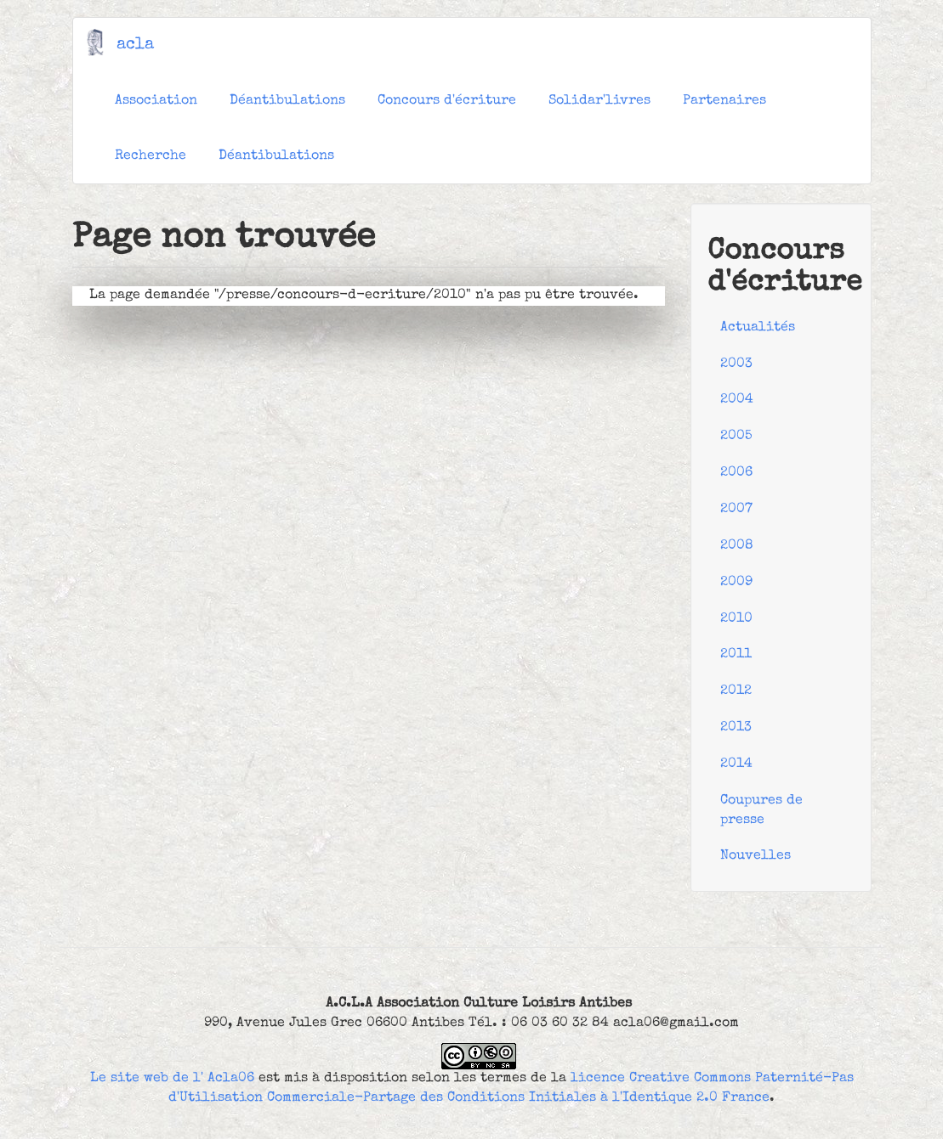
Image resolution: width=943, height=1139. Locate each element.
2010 (736, 619)
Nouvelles (755, 856)
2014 (736, 764)
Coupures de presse (761, 810)
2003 (736, 364)
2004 (736, 400)
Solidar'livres (599, 101)
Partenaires (724, 101)
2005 (736, 436)
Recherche (150, 156)
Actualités (757, 328)
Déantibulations (287, 101)
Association (156, 101)
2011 (736, 655)
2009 (736, 582)
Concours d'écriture (447, 101)
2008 (736, 546)
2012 (736, 691)
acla (135, 45)
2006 (736, 473)
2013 (736, 728)
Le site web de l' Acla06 (172, 1078)
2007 (736, 509)
